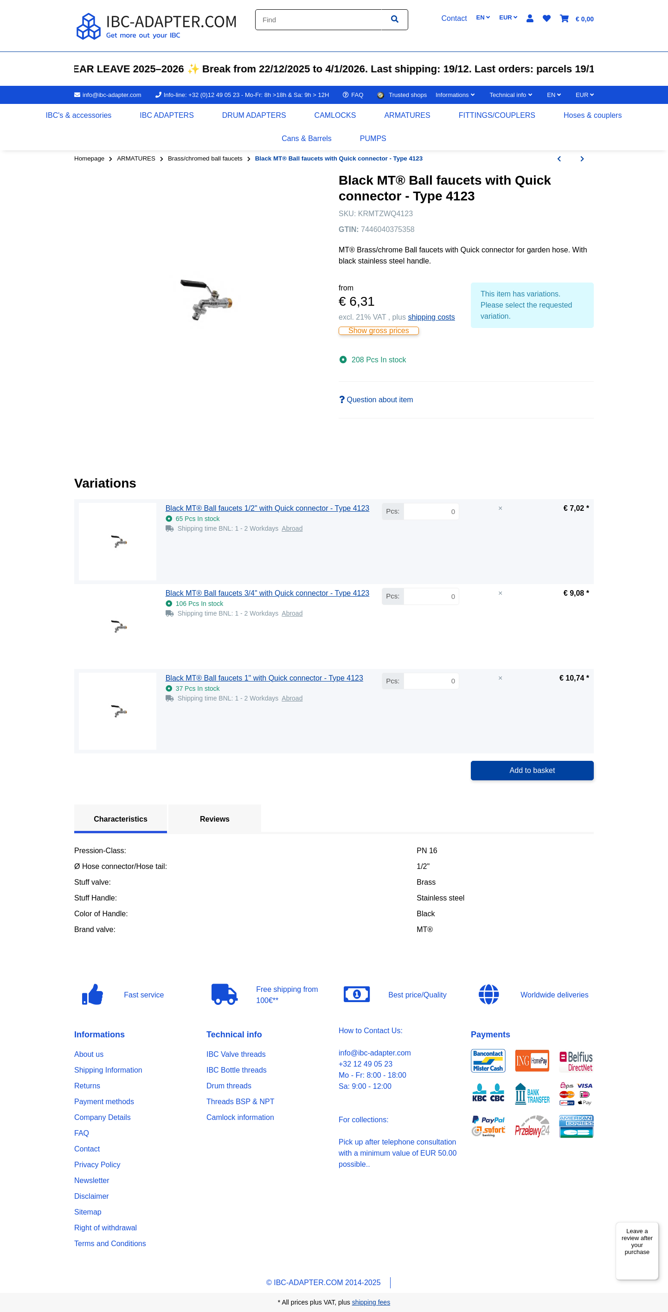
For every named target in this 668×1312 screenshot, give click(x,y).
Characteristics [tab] (121, 819)
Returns (87, 1086)
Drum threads (228, 1086)
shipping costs (431, 317)
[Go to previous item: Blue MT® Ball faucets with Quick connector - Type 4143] (559, 159)
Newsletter (91, 1180)
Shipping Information (108, 1070)
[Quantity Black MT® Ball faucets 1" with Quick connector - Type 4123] (431, 681)
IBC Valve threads (236, 1054)
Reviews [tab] (215, 819)
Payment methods (104, 1102)
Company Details (102, 1117)
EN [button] (483, 17)
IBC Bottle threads (236, 1070)
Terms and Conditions (110, 1244)
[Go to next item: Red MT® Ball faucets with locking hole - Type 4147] (582, 159)
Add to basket (532, 770)
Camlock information (240, 1117)
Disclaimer (91, 1196)
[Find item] (394, 19)
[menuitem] (79, 115)
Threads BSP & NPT (240, 1102)
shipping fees (371, 1302)
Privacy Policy (97, 1165)
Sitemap (88, 1212)
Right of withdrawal (105, 1228)
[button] (530, 19)
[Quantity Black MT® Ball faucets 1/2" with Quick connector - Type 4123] (431, 511)
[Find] (318, 19)
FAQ (81, 1133)
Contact (87, 1149)
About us (88, 1054)
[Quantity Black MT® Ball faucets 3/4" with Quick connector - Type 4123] (431, 596)
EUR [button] (508, 17)
